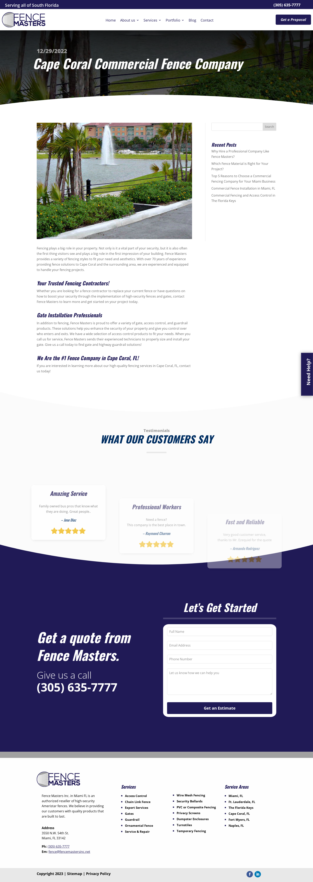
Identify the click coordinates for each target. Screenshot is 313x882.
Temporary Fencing (191, 831)
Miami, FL (236, 796)
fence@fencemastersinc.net (69, 851)
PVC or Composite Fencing (196, 807)
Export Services (136, 808)
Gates (129, 814)
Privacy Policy (98, 873)
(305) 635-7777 (286, 5)
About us (127, 21)
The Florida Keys (241, 808)
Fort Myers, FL (239, 820)
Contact (207, 21)
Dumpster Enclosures (193, 819)
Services (150, 21)
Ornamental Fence (139, 826)
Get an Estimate (220, 708)
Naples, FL (236, 826)
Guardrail (132, 820)
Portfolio (173, 21)
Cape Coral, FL (239, 814)
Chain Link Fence (138, 802)
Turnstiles (184, 825)
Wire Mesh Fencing (191, 795)
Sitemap (74, 873)
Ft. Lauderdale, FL (242, 802)
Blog (192, 21)
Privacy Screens (188, 813)
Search (269, 127)
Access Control (136, 796)
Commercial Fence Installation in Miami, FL (243, 188)
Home (111, 21)
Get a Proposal (293, 19)
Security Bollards (189, 801)
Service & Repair (137, 832)
